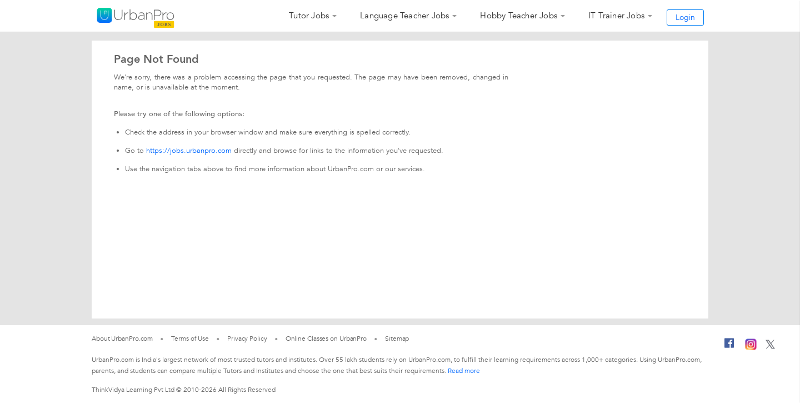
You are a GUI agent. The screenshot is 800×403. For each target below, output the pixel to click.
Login (685, 17)
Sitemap (397, 338)
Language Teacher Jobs (404, 15)
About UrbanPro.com (122, 338)
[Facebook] (729, 347)
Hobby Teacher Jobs (518, 15)
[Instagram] (751, 348)
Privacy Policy (247, 338)
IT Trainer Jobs (616, 15)
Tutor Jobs (309, 15)
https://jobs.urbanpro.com (189, 151)
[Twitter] (770, 346)
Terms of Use (190, 338)
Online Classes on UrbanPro (326, 338)
